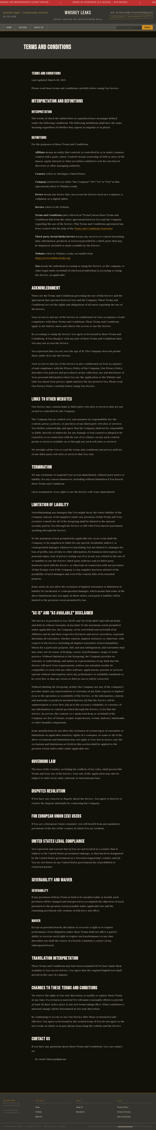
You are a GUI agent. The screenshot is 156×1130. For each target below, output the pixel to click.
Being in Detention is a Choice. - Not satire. (103, 2)
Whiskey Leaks (78, 13)
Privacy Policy (122, 1107)
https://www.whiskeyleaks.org (52, 258)
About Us (39, 27)
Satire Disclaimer (124, 1116)
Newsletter (80, 1111)
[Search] (128, 28)
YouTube (23, 27)
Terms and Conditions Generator (93, 228)
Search (147, 27)
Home (9, 27)
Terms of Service (124, 1111)
